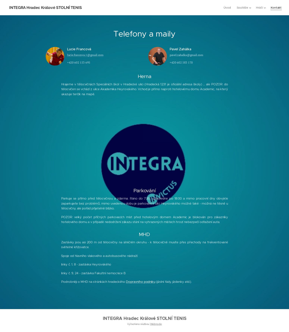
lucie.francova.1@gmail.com (85, 55)
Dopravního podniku (140, 282)
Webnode (156, 324)
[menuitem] (227, 7)
